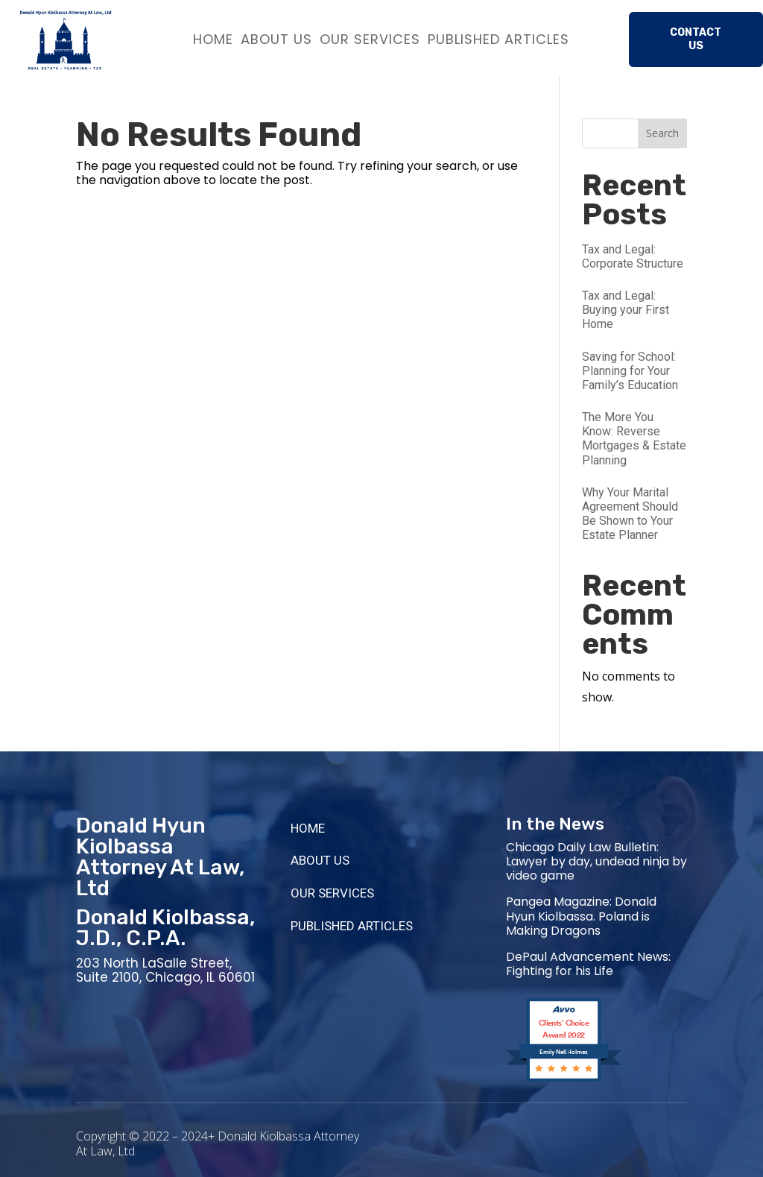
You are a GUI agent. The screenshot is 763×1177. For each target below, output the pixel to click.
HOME (213, 41)
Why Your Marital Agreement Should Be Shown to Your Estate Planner (630, 514)
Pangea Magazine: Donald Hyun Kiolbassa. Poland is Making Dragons (581, 915)
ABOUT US (276, 41)
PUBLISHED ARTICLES (498, 41)
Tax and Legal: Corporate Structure (632, 256)
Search (662, 133)
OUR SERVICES (370, 41)
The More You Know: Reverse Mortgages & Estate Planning (634, 438)
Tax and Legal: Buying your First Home (625, 309)
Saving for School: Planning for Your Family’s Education (630, 371)
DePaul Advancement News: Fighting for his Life (588, 963)
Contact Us (695, 39)
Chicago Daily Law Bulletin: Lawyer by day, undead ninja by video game (596, 861)
